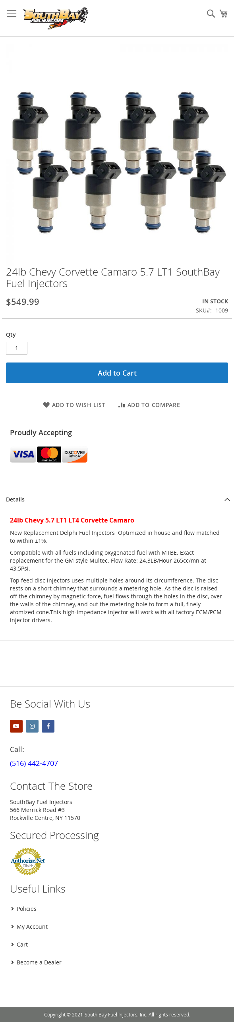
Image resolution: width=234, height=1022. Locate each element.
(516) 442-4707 (34, 763)
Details (15, 499)
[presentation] (66, 991)
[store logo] (55, 18)
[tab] (117, 499)
